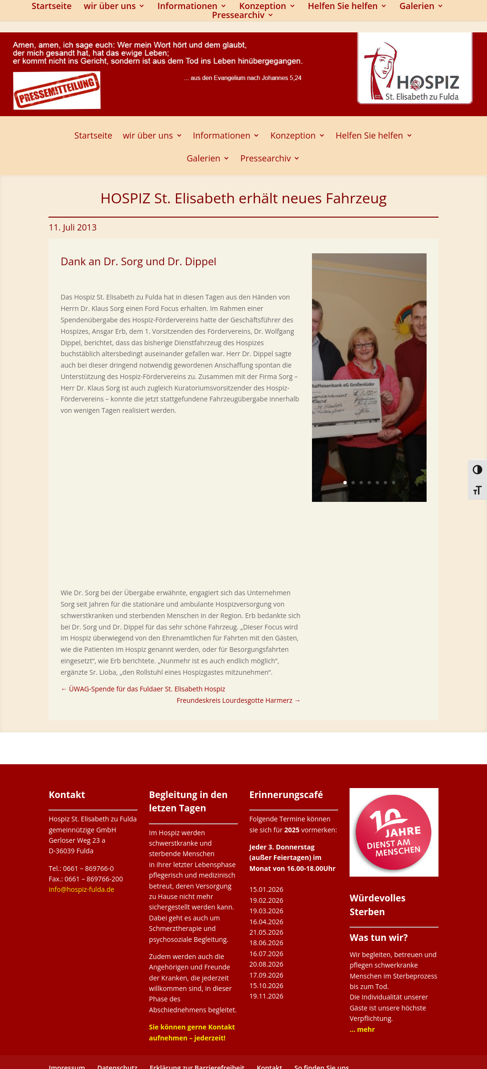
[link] (142, 689)
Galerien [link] (417, 6)
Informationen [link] (187, 6)
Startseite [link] (52, 6)
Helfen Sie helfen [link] (343, 6)
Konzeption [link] (262, 6)
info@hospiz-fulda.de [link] (81, 889)
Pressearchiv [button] (238, 15)
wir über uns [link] (110, 6)
